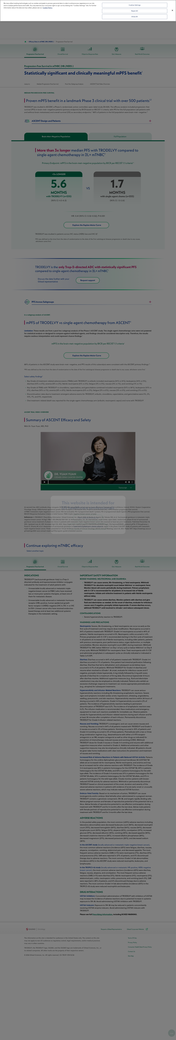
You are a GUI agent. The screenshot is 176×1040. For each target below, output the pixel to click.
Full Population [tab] (120, 136)
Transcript (123, 589)
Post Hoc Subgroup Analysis (74, 84)
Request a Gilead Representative (111, 1031)
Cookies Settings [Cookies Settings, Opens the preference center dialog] (135, 5)
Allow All (134, 17)
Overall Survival (63, 51)
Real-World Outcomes (142, 51)
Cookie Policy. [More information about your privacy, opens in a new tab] (47, 8)
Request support (94, 286)
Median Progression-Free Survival (47, 84)
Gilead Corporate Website (137, 1030)
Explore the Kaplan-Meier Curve (93, 228)
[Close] (172, 10)
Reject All (134, 11)
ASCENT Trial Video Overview (100, 84)
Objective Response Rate (90, 51)
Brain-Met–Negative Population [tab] (56, 136)
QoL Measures (116, 51)
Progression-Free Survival (35, 51)
